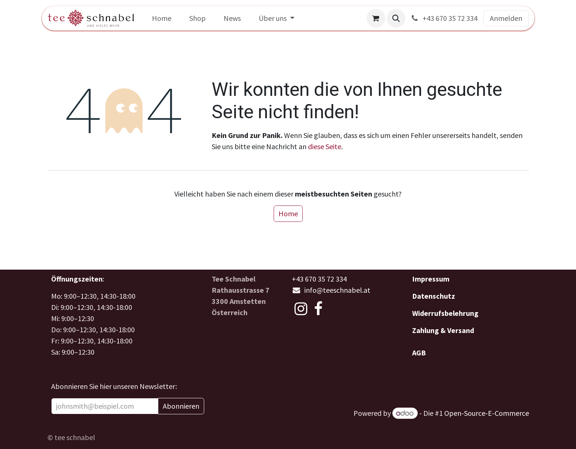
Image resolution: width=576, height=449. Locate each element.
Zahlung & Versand (443, 330)
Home (288, 213)
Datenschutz (433, 296)
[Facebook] (318, 309)
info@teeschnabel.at (337, 290)
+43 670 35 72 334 (443, 18)
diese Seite (324, 146)
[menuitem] (161, 18)
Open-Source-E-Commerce (486, 413)
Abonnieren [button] (181, 406)
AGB (419, 352)
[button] (396, 18)
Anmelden (506, 18)
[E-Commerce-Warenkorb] (376, 18)
